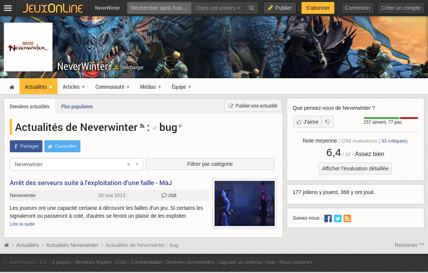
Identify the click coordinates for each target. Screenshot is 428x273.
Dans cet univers (218, 8)
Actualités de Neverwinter (76, 126)
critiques (394, 141)
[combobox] (76, 164)
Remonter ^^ (410, 245)
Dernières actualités (30, 106)
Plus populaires (77, 106)
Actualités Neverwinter (72, 245)
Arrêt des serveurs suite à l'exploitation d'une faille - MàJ (91, 182)
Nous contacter (296, 262)
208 (169, 196)
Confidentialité (146, 262)
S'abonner (318, 8)
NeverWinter (82, 66)
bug (165, 126)
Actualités (27, 245)
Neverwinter (23, 195)
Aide (270, 262)
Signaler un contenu (240, 262)
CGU (121, 262)
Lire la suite (22, 224)
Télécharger (129, 67)
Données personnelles (190, 262)
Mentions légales (93, 262)
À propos (61, 262)
